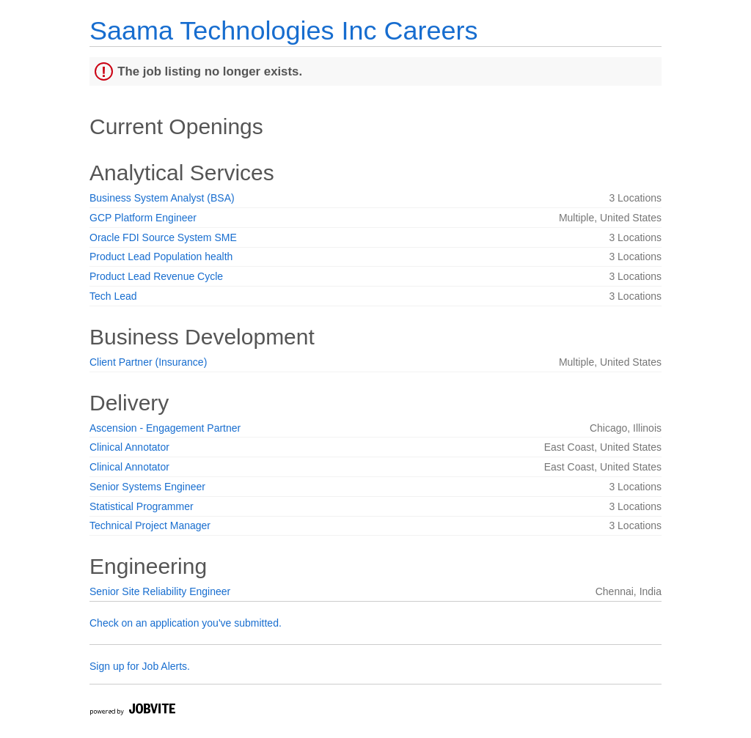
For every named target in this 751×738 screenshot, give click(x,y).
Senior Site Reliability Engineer (159, 591)
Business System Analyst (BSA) (162, 198)
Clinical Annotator (129, 447)
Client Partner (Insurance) (148, 362)
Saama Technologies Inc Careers (283, 30)
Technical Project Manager (149, 525)
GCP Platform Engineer (143, 218)
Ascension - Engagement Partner (165, 428)
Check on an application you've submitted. (185, 623)
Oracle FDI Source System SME (163, 237)
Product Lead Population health (160, 256)
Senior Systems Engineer (147, 486)
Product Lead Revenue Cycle (156, 276)
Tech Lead (113, 296)
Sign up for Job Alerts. (139, 666)
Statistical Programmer (141, 506)
